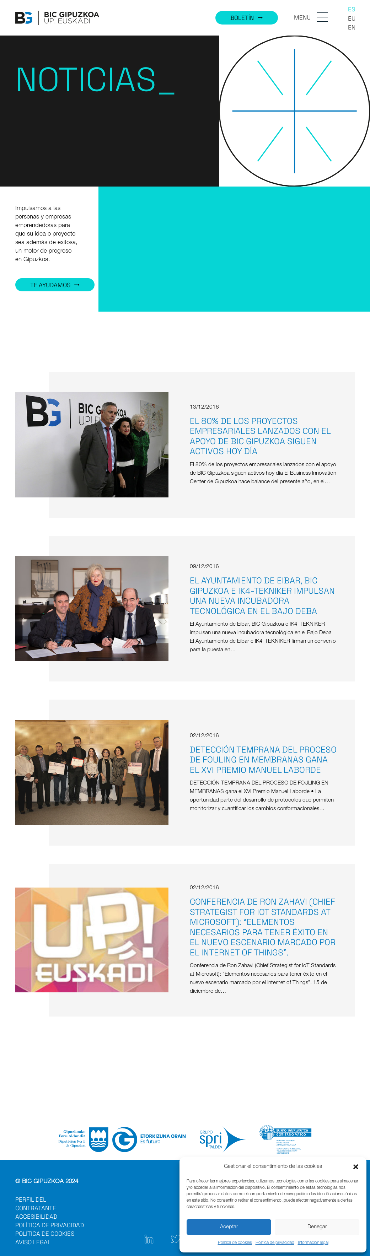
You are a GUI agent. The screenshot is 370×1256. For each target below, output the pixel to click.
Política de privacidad (275, 1243)
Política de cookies (235, 1243)
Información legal (313, 1243)
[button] (355, 1166)
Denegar (317, 1227)
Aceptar (229, 1227)
